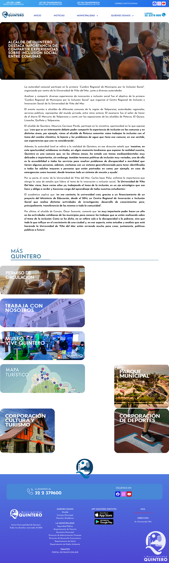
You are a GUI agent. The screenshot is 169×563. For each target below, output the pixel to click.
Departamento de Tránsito (65, 529)
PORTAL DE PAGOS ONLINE (65, 552)
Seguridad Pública (65, 526)
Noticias (59, 16)
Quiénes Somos (122, 15)
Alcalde (65, 512)
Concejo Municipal (65, 515)
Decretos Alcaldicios (65, 518)
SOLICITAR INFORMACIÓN (50, 3)
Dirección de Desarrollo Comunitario (65, 538)
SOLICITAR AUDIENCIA (13, 3)
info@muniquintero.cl (143, 513)
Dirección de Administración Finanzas (65, 535)
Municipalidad (87, 15)
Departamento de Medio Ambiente (65, 544)
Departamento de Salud (65, 541)
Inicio (37, 16)
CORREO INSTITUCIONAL (126, 4)
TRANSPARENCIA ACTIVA (88, 3)
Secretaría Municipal (65, 532)
